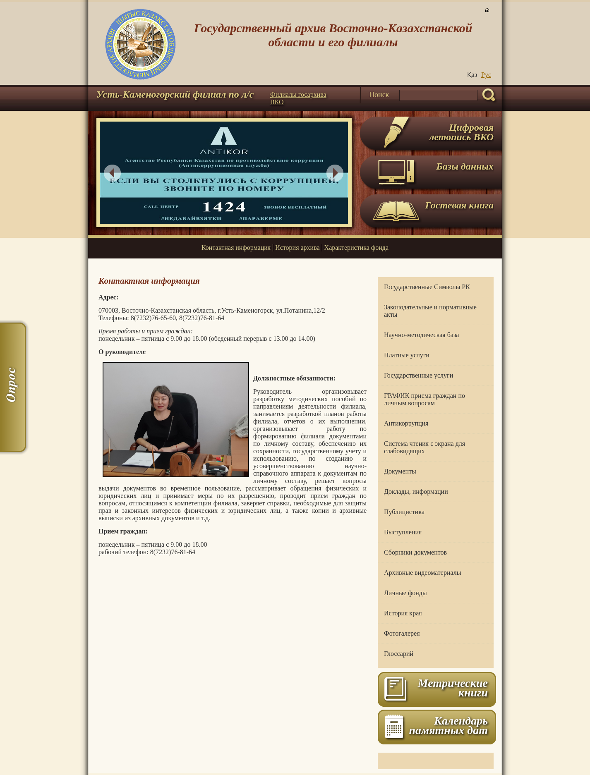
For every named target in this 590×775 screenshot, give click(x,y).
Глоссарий (398, 653)
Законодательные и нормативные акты (430, 311)
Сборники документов (415, 552)
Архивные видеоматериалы (422, 572)
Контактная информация (236, 247)
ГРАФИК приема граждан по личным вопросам (424, 399)
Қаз (472, 74)
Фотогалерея (402, 633)
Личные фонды (405, 592)
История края (403, 613)
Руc (486, 74)
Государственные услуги (418, 375)
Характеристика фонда (356, 247)
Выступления (403, 532)
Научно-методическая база (421, 334)
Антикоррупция (406, 423)
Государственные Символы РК (427, 286)
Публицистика (404, 511)
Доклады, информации (416, 491)
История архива (297, 247)
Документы (400, 471)
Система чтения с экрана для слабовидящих (424, 447)
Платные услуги (406, 355)
